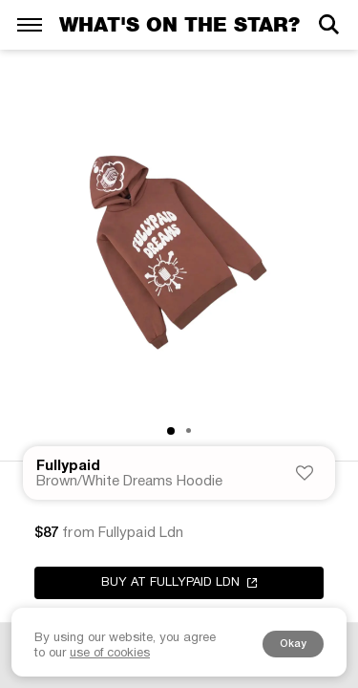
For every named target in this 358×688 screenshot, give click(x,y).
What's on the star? (179, 24)
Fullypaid (68, 466)
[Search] (328, 24)
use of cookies (110, 653)
